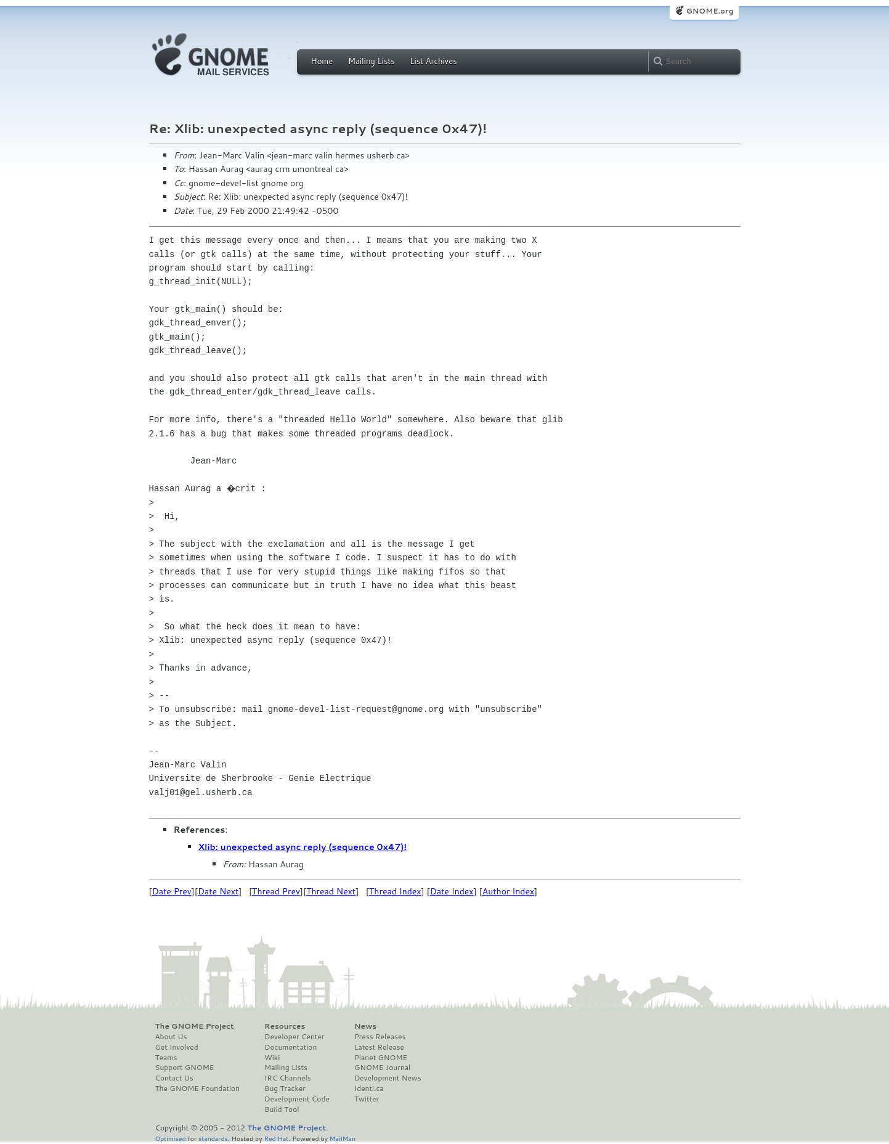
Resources (284, 1026)
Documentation (290, 1047)
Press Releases (379, 1037)
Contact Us (174, 1078)
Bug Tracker (285, 1088)
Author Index (508, 891)
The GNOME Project (194, 1026)
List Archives (433, 61)
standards (213, 1138)
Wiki (272, 1058)
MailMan (342, 1138)
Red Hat (276, 1138)
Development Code (297, 1099)
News (365, 1026)
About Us (171, 1037)
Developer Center (294, 1037)
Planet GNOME (380, 1058)
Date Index (452, 891)
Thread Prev (276, 891)
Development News (387, 1078)
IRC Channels (287, 1078)
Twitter (366, 1099)
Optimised (170, 1138)
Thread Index (395, 891)
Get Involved (176, 1047)
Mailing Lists (371, 61)
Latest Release (379, 1047)
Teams (166, 1058)
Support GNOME (184, 1067)
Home (322, 61)
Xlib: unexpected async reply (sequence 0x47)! (302, 847)
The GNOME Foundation (197, 1088)
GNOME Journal (382, 1067)
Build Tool (281, 1109)
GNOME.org (709, 11)
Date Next (218, 891)
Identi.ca (369, 1088)
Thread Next (330, 891)
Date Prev (172, 891)
